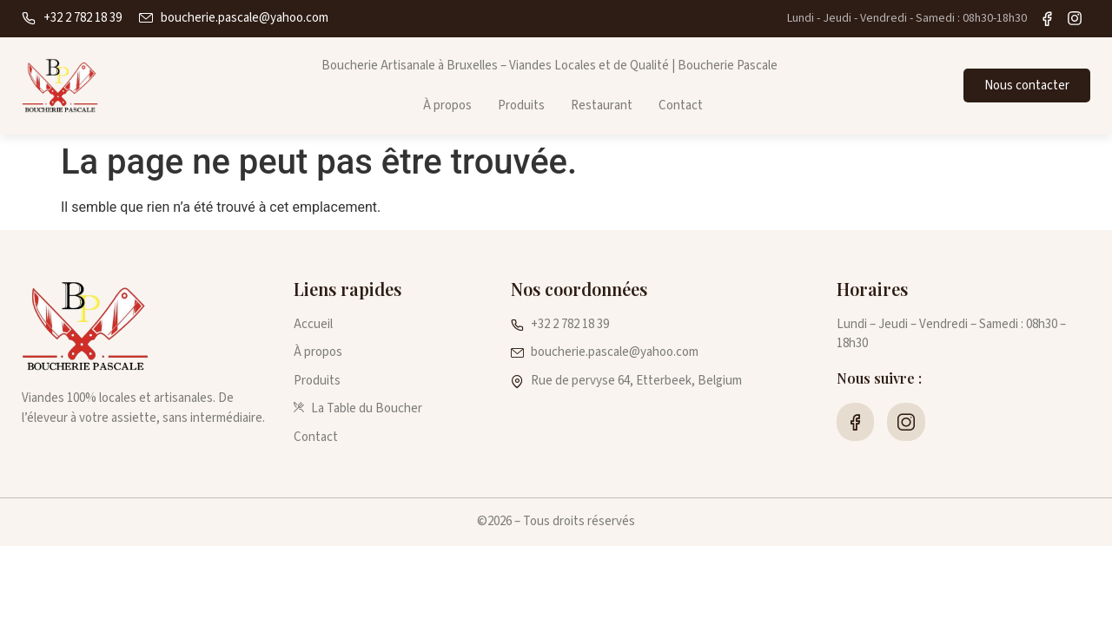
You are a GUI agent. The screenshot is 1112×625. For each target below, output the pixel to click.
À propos (447, 105)
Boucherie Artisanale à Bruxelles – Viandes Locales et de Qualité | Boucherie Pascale (549, 65)
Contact (681, 105)
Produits (521, 105)
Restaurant (601, 105)
